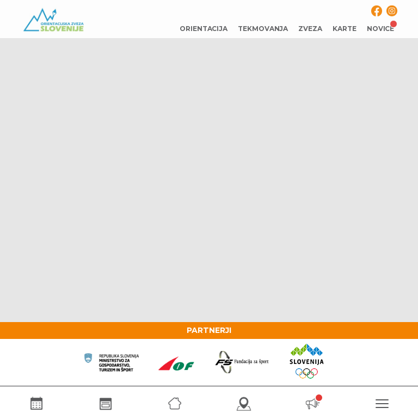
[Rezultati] (105, 403)
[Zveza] (174, 403)
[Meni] (382, 403)
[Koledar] (36, 403)
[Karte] (244, 403)
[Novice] (313, 403)
